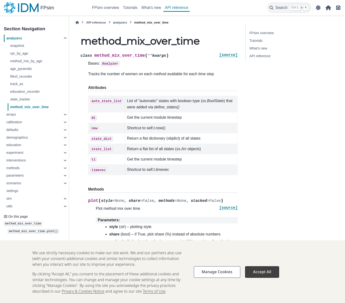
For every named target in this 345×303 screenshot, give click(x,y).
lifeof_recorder (21, 76)
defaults (12, 130)
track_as (16, 84)
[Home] (77, 22)
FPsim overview (105, 8)
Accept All (262, 277)
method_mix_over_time (29, 107)
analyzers (14, 38)
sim (9, 198)
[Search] (289, 8)
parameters (15, 175)
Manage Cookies (217, 277)
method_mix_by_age (26, 61)
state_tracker (20, 99)
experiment (14, 153)
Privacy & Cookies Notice (83, 297)
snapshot (17, 46)
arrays (11, 114)
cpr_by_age (19, 53)
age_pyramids (21, 69)
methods (12, 168)
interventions (16, 160)
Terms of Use (154, 297)
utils (9, 206)
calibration (14, 122)
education (13, 145)
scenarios (13, 183)
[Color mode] (318, 8)
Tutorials (130, 8)
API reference (176, 8)
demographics (17, 137)
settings (12, 191)
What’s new (151, 8)
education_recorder (25, 91)
